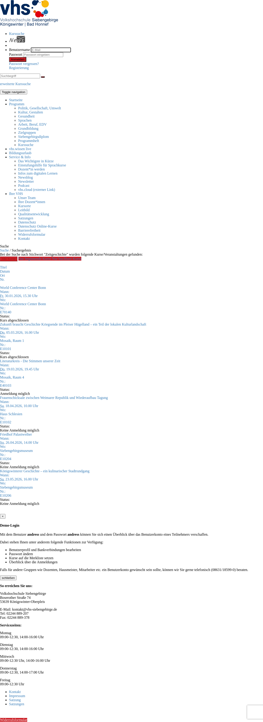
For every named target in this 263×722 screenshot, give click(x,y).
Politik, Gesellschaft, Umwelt (39, 108)
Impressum (17, 696)
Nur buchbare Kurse (67, 259)
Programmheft (28, 141)
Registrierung (19, 68)
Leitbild (24, 210)
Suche (4, 250)
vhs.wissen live (20, 149)
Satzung (15, 700)
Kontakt (24, 238)
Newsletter (26, 181)
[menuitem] (136, 34)
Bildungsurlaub (20, 153)
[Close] (2, 516)
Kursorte (24, 206)
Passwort (15, 54)
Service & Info (20, 157)
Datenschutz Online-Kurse (37, 226)
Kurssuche (16, 34)
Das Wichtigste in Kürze (36, 161)
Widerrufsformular (31, 234)
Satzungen (25, 218)
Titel (3, 267)
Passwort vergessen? (24, 64)
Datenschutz (27, 222)
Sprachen (25, 120)
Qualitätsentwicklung (33, 214)
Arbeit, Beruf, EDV (32, 124)
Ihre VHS (16, 194)
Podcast (23, 185)
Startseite (16, 100)
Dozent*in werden (31, 169)
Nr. (2, 279)
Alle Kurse (9, 259)
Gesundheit (26, 116)
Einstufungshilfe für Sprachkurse (42, 165)
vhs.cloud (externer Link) (36, 190)
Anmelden (17, 59)
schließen (8, 578)
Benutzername (19, 50)
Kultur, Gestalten (30, 112)
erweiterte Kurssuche (15, 84)
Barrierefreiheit (29, 230)
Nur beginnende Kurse (35, 259)
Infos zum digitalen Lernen (38, 173)
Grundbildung (28, 128)
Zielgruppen (27, 132)
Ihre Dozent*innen (31, 202)
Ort (2, 275)
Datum (5, 271)
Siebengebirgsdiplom (33, 137)
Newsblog (25, 177)
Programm (16, 104)
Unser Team (27, 198)
